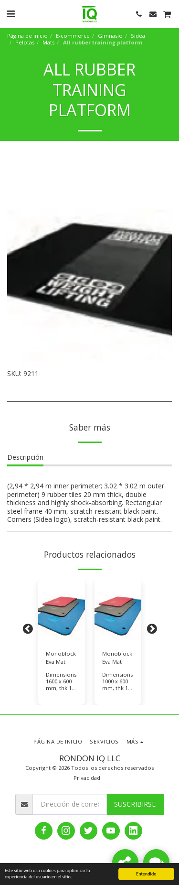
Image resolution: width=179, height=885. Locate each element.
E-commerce (73, 35)
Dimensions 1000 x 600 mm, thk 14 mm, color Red (117, 688)
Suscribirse (135, 804)
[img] (61, 611)
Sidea (138, 35)
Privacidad (87, 777)
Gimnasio (110, 35)
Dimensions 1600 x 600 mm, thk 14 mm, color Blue (61, 688)
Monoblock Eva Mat (61, 657)
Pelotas (24, 42)
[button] (10, 13)
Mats (48, 42)
